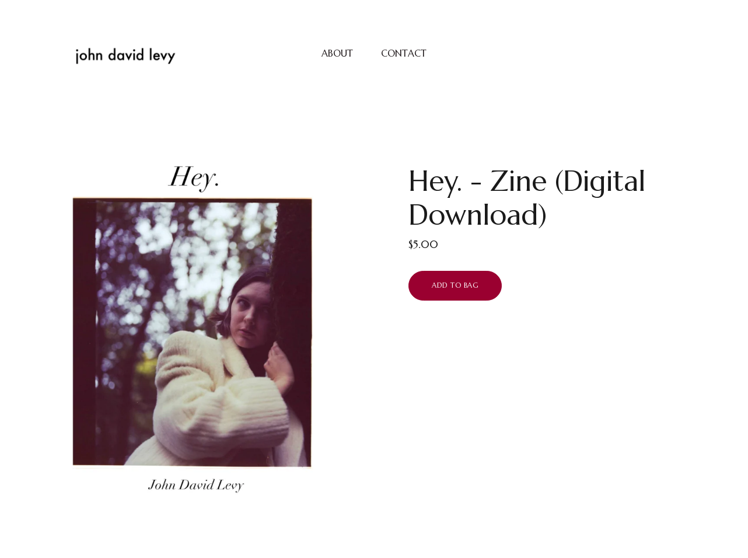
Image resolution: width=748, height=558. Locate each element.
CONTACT (404, 53)
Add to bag (455, 285)
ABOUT (337, 53)
